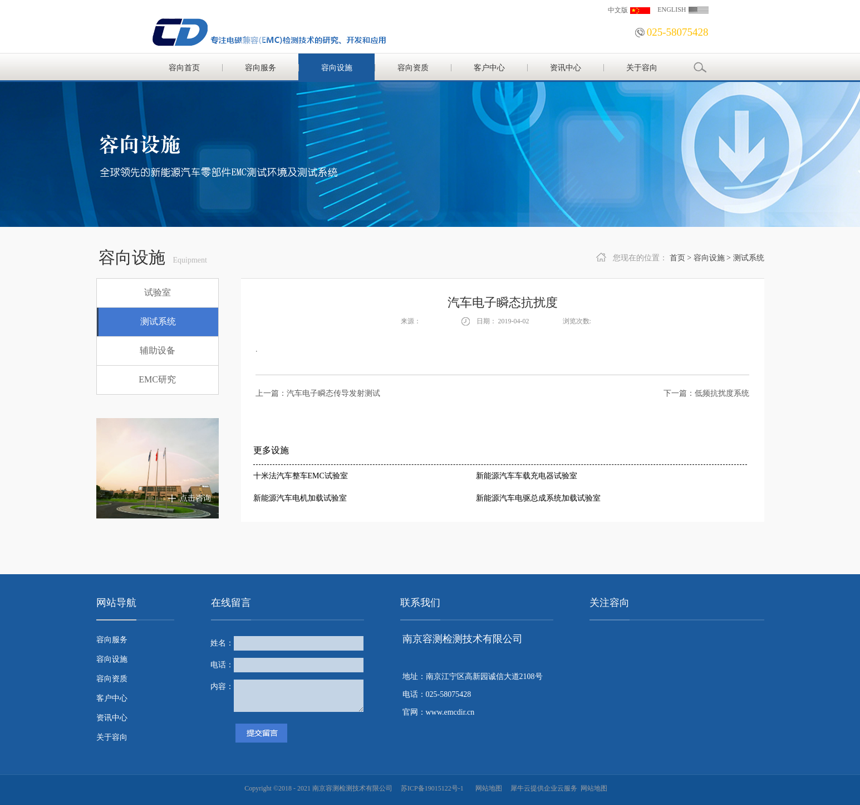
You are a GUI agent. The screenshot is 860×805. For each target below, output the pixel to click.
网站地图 (487, 788)
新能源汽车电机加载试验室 (300, 498)
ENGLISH (671, 9)
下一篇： (706, 393)
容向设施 (709, 258)
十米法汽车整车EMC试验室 (300, 476)
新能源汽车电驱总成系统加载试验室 (538, 498)
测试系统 (748, 258)
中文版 (618, 10)
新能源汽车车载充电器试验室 (526, 476)
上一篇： (317, 393)
